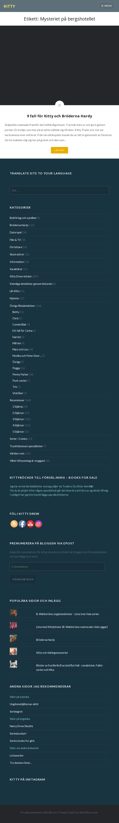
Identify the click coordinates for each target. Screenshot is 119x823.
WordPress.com (89, 812)
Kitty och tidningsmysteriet (52, 652)
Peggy (16, 368)
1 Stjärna (17, 406)
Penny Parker (20, 374)
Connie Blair (19, 324)
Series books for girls (22, 740)
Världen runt (17, 453)
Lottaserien (16, 755)
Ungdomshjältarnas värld (24, 704)
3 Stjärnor (18, 419)
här (91, 486)
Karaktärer (16, 269)
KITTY (9, 6)
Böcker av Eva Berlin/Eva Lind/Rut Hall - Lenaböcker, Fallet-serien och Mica (69, 667)
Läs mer (59, 150)
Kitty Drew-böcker (21, 276)
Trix (14, 386)
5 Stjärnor (18, 431)
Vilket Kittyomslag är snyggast (27, 460)
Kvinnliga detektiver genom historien (31, 283)
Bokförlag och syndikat (23, 217)
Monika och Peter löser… (26, 355)
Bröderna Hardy (19, 225)
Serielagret (16, 711)
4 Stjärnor (18, 425)
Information (17, 261)
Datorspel (16, 232)
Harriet (16, 337)
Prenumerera (23, 579)
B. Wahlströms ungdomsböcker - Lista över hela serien (67, 614)
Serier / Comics (18, 438)
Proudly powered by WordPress (39, 812)
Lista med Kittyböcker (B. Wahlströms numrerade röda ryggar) (72, 626)
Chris (15, 318)
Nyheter (14, 298)
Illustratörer (17, 254)
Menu (108, 5)
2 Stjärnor (18, 412)
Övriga (16, 361)
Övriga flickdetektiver (22, 305)
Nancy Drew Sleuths (21, 726)
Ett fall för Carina (22, 330)
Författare (16, 247)
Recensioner (17, 400)
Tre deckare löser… (21, 762)
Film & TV (15, 239)
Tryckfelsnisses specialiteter (26, 446)
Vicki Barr (18, 393)
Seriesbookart (18, 733)
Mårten (16, 343)
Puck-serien (19, 380)
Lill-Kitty (15, 291)
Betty (15, 312)
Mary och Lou (20, 349)
